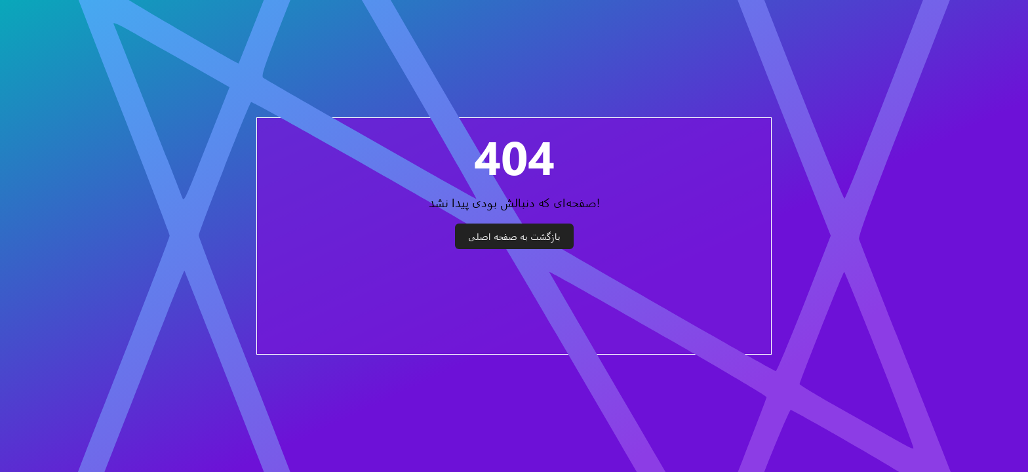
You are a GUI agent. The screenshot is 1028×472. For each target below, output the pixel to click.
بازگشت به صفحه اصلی (514, 236)
